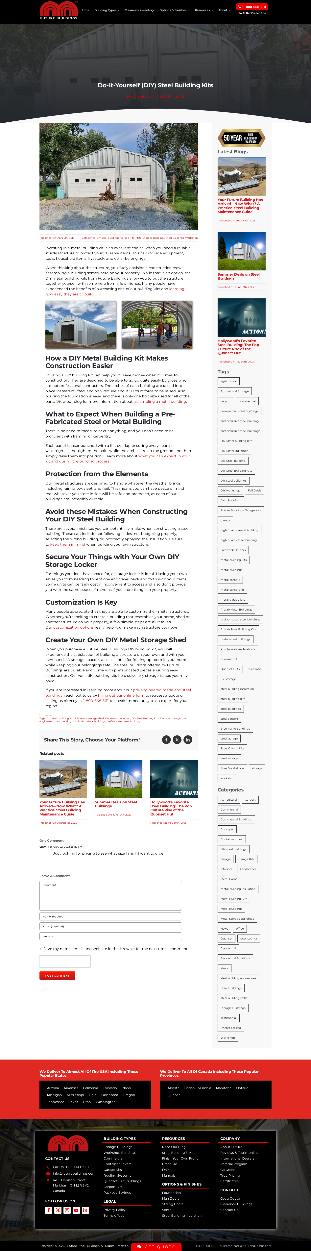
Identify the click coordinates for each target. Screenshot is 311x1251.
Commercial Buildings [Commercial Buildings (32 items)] (236, 819)
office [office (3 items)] (240, 928)
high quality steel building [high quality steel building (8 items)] (239, 540)
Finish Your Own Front (180, 1158)
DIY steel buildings (107, 237)
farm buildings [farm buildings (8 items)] (231, 500)
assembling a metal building (160, 401)
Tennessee (55, 1102)
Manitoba (223, 1088)
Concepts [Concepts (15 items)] (227, 829)
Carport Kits (113, 1187)
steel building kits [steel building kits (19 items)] (233, 699)
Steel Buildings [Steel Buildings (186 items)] (231, 988)
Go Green (227, 1170)
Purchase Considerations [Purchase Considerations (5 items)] (238, 649)
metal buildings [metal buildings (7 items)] (231, 570)
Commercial (113, 1158)
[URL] (110, 936)
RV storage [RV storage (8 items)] (228, 679)
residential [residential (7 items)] (255, 669)
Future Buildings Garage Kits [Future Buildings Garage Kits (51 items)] (241, 510)
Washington (106, 1102)
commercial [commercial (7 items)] (247, 401)
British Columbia (197, 1088)
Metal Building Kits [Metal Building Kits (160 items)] (234, 899)
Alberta (173, 1088)
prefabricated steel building (123, 721)
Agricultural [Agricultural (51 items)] (229, 799)
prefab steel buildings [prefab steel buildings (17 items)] (236, 639)
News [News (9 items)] (224, 928)
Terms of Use (114, 1215)
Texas (73, 1102)
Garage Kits (127, 237)
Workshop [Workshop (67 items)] (228, 1037)
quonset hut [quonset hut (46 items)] (248, 938)
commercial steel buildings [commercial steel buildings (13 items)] (239, 411)
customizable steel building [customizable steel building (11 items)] (240, 421)
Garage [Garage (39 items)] (225, 859)
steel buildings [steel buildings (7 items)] (231, 709)
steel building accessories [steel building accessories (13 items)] (238, 978)
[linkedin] (85, 1210)
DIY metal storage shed (89, 718)
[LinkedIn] (187, 739)
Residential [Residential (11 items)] (228, 948)
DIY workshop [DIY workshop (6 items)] (230, 490)
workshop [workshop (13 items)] (227, 778)
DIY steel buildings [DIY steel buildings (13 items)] (234, 480)
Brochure (169, 1164)
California (90, 1088)
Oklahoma (109, 1095)
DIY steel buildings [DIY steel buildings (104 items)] (234, 849)
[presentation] (64, 961)
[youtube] (76, 1210)
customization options (73, 627)
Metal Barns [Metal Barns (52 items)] (229, 879)
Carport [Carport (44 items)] (250, 799)
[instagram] (67, 1210)
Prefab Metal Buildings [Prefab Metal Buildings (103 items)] (236, 609)
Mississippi (75, 1095)
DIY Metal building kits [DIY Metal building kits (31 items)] (236, 441)
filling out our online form (121, 695)
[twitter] (57, 1210)
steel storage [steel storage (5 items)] (229, 758)
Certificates (229, 1181)
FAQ (165, 1170)
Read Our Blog (174, 1147)
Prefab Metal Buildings (92, 721)
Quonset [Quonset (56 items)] (226, 938)
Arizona (53, 1088)
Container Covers (117, 1164)
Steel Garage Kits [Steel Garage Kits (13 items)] (232, 748)
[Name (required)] (110, 916)
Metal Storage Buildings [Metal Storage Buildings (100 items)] (237, 918)
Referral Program (234, 1164)
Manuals (169, 1175)
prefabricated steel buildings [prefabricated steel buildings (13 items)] (240, 619)
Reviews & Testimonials (239, 1153)
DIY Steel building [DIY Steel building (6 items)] (233, 461)
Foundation (171, 1193)
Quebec (174, 1095)
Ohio (93, 1095)
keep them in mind (67, 544)
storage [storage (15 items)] (257, 768)
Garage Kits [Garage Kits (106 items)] (246, 859)
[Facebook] (166, 739)
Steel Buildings (175, 237)
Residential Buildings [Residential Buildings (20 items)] (235, 958)
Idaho (126, 1088)
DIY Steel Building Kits (145, 718)
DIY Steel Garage (170, 718)
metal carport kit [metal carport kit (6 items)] (232, 589)
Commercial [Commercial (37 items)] (229, 809)
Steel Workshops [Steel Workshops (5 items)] (232, 768)
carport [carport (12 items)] (226, 401)
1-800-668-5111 (96, 701)
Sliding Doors (172, 1204)
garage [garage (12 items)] (225, 520)
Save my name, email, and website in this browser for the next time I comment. (115, 949)
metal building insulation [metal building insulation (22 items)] (238, 889)
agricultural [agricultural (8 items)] (229, 381)
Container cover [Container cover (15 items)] (232, 839)
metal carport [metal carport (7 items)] (230, 580)
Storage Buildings (118, 1147)
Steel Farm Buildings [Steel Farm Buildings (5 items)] (235, 728)
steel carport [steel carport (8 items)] (229, 718)
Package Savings (117, 1192)
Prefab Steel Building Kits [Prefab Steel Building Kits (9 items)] (238, 629)
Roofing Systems (117, 1175)
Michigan (54, 1095)
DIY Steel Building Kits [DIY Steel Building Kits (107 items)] (236, 470)
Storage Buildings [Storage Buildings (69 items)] (233, 1008)
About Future (231, 1147)
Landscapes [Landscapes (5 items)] (248, 869)
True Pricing (230, 1175)
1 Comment (46, 715)
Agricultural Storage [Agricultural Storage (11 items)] (235, 391)
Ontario (242, 1088)
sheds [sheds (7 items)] (224, 968)
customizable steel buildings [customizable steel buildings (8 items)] (240, 431)
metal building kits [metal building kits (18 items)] (234, 560)
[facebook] (48, 1210)
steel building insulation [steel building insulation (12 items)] (237, 689)
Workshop (191, 237)
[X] (177, 739)
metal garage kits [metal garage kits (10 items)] (233, 599)
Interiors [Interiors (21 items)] (226, 869)
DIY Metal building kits (60, 718)
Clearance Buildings (236, 1204)
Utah (87, 1102)
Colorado (110, 1088)
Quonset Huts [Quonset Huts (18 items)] (230, 669)
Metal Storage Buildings (150, 237)
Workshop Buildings (120, 1153)
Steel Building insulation (182, 1215)
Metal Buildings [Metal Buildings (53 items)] (231, 909)
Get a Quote (230, 1198)
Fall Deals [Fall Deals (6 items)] (254, 490)
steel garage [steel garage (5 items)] (229, 738)
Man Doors (170, 1198)
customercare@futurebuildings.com (246, 1246)
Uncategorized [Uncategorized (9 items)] (231, 1028)
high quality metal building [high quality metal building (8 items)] (239, 530)
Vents (166, 1210)
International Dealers (237, 1158)
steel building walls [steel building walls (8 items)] (234, 998)
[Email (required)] (110, 926)
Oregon (129, 1095)
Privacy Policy (115, 1210)
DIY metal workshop (117, 718)
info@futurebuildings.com (74, 1173)
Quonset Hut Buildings (122, 1181)
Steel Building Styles (178, 1153)
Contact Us (229, 1210)
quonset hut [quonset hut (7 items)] (229, 659)
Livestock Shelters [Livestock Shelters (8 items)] (233, 550)
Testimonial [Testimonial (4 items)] (229, 1018)
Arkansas (71, 1088)
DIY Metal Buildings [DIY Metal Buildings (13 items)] (234, 451)
